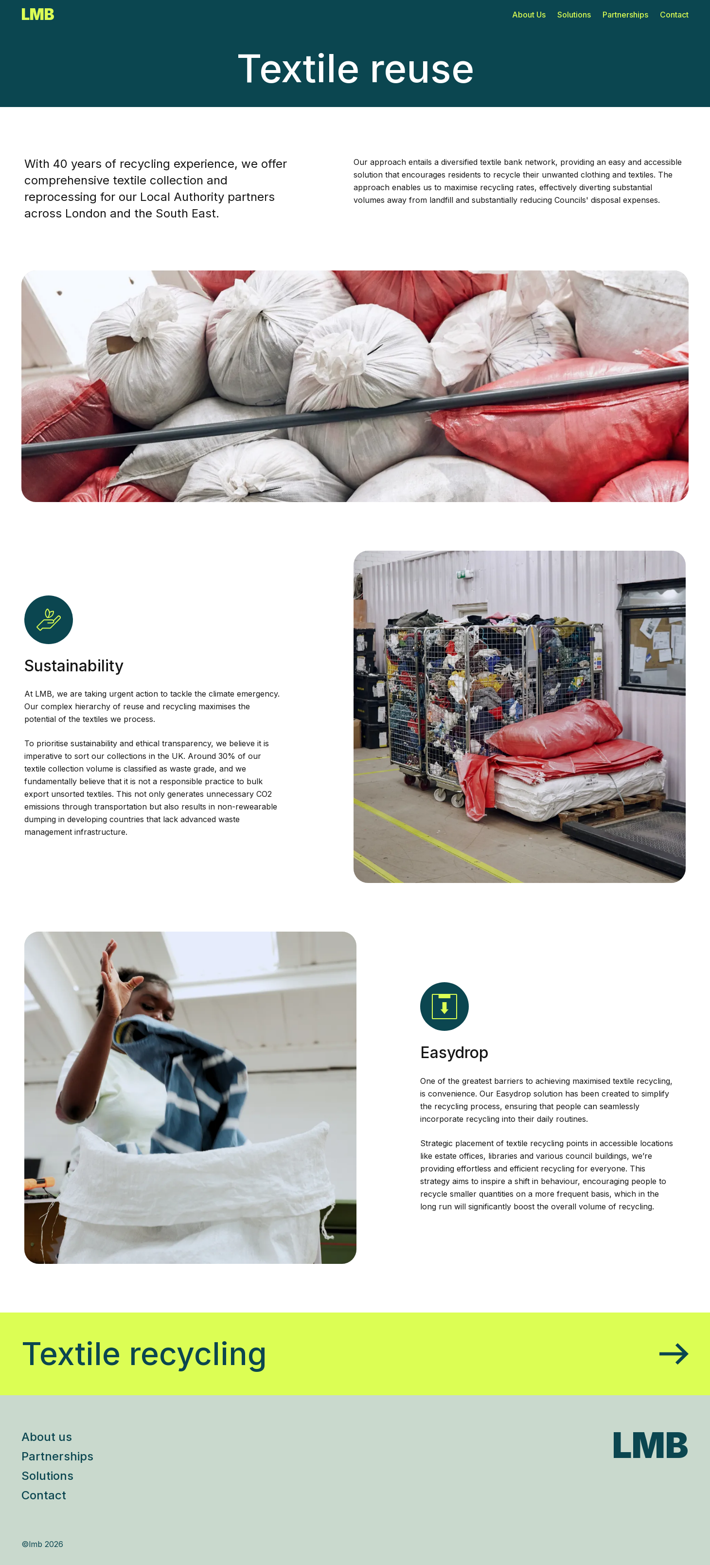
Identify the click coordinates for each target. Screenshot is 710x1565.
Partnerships (625, 14)
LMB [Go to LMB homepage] (650, 1445)
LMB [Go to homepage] (37, 14)
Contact (674, 14)
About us (46, 1437)
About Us (529, 14)
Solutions (574, 14)
